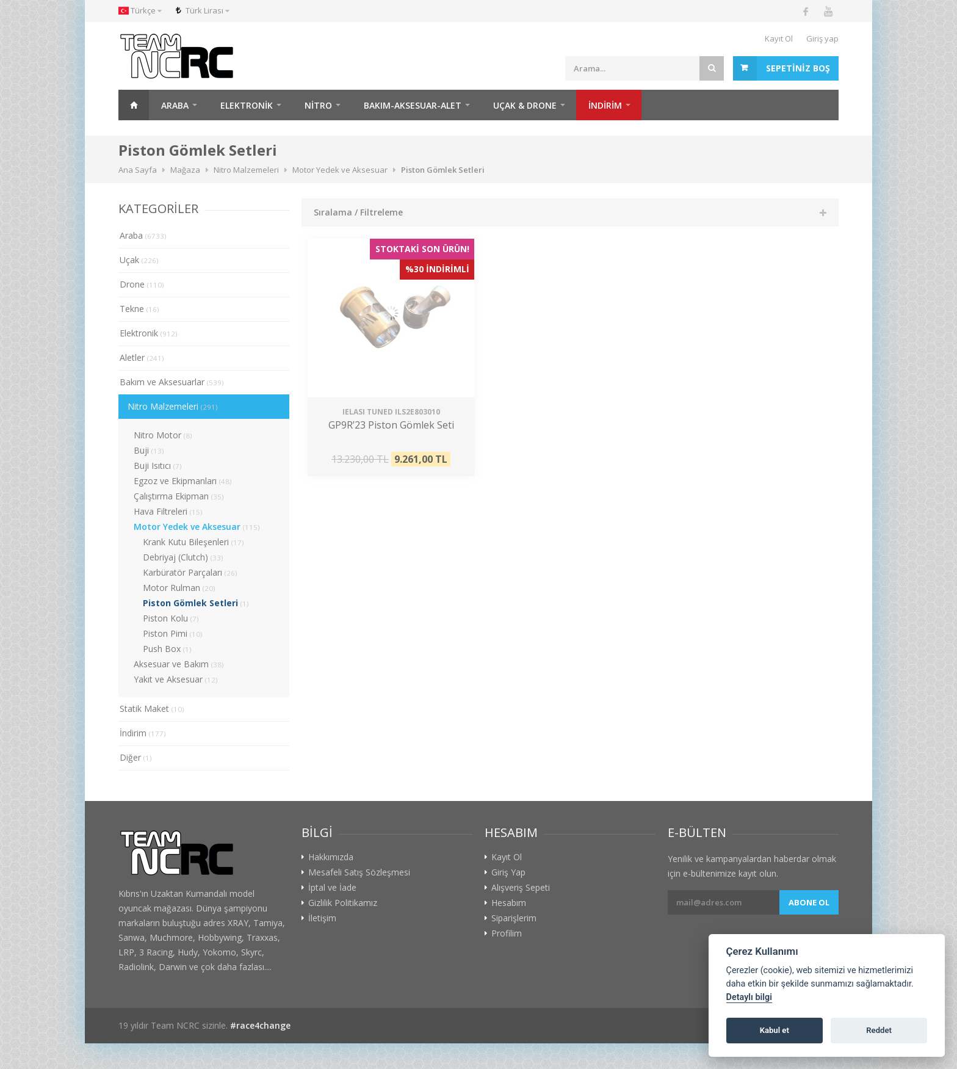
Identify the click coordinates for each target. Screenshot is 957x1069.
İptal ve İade (332, 887)
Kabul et (774, 1030)
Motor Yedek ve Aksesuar (197, 526)
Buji (149, 450)
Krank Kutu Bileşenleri (193, 542)
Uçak (139, 260)
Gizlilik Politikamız (342, 902)
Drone (142, 284)
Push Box (167, 648)
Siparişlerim (513, 918)
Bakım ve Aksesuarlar (172, 382)
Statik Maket (152, 708)
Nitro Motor (163, 435)
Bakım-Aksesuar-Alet (412, 105)
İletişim (322, 918)
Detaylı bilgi (749, 997)
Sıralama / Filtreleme (358, 212)
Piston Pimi (173, 633)
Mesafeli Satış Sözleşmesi (359, 872)
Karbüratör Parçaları (190, 572)
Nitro (318, 105)
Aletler (142, 357)
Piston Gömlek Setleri (196, 603)
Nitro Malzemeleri (173, 406)
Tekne (139, 308)
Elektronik (246, 105)
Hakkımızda (330, 857)
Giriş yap (822, 38)
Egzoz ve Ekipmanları (183, 481)
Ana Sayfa (133, 105)
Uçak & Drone (525, 105)
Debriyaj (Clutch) (183, 557)
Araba (175, 105)
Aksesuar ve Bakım (179, 664)
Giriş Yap (508, 872)
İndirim (143, 733)
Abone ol (809, 902)
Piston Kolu (171, 618)
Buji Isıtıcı (158, 465)
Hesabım (508, 902)
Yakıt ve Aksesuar (176, 679)
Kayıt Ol (779, 38)
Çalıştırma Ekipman (179, 496)
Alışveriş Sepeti (520, 887)
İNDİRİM (605, 105)
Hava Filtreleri (168, 511)
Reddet (879, 1030)
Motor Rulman (179, 587)
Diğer (136, 757)
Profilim (506, 933)
